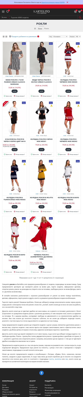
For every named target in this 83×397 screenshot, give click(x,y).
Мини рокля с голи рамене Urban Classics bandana (14, 82)
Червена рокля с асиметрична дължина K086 (41, 257)
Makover (38, 251)
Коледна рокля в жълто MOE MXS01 (41, 198)
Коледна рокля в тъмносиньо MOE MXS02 (15, 198)
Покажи (72, 36)
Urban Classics (9, 76)
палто (51, 359)
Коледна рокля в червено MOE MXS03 (68, 81)
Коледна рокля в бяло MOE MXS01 (14, 256)
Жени (40, 28)
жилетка (58, 359)
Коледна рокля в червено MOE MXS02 (68, 140)
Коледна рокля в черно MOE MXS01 (41, 140)
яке (66, 359)
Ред (50, 36)
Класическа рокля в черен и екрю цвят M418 (15, 140)
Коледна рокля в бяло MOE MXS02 (68, 198)
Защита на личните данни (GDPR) (53, 2)
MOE (64, 76)
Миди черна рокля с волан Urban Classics (41, 81)
